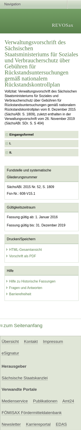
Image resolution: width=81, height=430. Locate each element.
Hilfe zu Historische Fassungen (31, 281)
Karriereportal (38, 424)
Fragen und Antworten (24, 288)
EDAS (61, 424)
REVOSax (62, 25)
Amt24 (68, 401)
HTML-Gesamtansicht (24, 249)
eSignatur (10, 353)
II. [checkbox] (10, 152)
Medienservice (15, 401)
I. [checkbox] (10, 143)
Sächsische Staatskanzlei (25, 378)
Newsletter (11, 424)
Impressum (53, 341)
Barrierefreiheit (18, 294)
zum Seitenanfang (21, 325)
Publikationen (45, 401)
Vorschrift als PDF (21, 256)
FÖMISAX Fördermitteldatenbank (32, 412)
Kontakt (31, 341)
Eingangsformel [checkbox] (21, 134)
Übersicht (10, 341)
